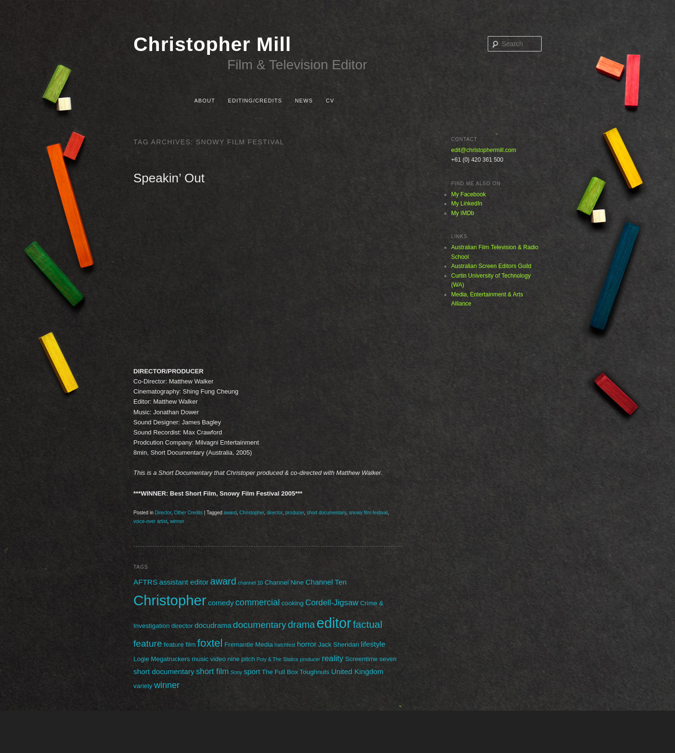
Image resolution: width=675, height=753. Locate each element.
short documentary (326, 512)
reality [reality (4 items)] (332, 658)
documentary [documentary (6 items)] (259, 625)
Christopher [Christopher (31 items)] (170, 600)
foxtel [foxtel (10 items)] (210, 643)
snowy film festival (368, 512)
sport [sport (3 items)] (252, 671)
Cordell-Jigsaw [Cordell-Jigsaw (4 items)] (331, 602)
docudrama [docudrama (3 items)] (213, 625)
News (304, 100)
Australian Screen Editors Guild (491, 266)
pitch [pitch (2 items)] (248, 659)
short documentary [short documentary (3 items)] (164, 671)
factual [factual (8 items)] (367, 624)
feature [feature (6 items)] (147, 643)
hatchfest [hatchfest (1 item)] (284, 645)
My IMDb (462, 213)
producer (294, 512)
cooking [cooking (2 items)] (293, 603)
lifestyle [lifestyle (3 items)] (373, 644)
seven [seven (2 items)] (388, 659)
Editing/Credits (255, 100)
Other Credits (188, 512)
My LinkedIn (466, 203)
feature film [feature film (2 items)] (179, 644)
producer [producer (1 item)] (310, 659)
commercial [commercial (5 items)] (257, 602)
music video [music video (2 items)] (209, 659)
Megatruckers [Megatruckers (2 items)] (170, 659)
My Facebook (468, 194)
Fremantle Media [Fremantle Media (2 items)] (248, 644)
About (204, 100)
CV (330, 100)
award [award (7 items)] (223, 581)
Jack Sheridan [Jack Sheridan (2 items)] (338, 644)
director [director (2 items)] (182, 625)
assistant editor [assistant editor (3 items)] (183, 582)
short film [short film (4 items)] (212, 671)
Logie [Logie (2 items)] (141, 659)
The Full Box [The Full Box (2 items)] (279, 672)
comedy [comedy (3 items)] (221, 603)
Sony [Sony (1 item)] (236, 672)
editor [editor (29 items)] (334, 623)
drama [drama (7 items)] (301, 624)
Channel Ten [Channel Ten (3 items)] (326, 582)
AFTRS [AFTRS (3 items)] (145, 582)
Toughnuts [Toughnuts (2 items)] (314, 672)
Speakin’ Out (169, 178)
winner (177, 521)
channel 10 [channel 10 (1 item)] (250, 583)
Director (163, 512)
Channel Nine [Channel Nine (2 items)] (284, 582)
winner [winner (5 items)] (167, 685)
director (275, 512)
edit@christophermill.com (483, 150)
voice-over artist (150, 521)
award (230, 512)
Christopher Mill (212, 44)
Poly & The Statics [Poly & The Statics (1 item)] (278, 659)
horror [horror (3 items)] (307, 644)
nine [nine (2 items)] (233, 659)
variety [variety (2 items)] (143, 685)
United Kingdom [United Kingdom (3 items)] (357, 671)
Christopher (251, 512)
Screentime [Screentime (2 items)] (361, 659)
